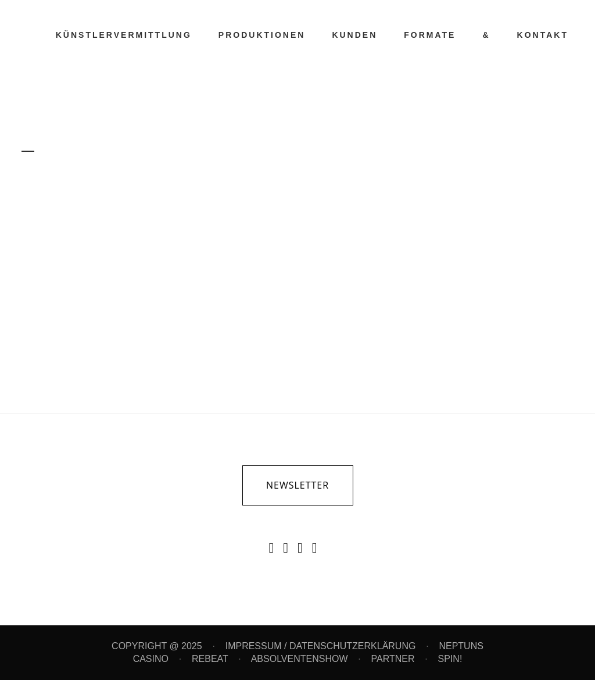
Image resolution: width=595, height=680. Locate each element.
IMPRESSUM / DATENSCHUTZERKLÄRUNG (320, 646)
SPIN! (450, 659)
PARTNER (393, 659)
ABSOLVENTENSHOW (299, 659)
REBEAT (210, 659)
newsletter (297, 485)
